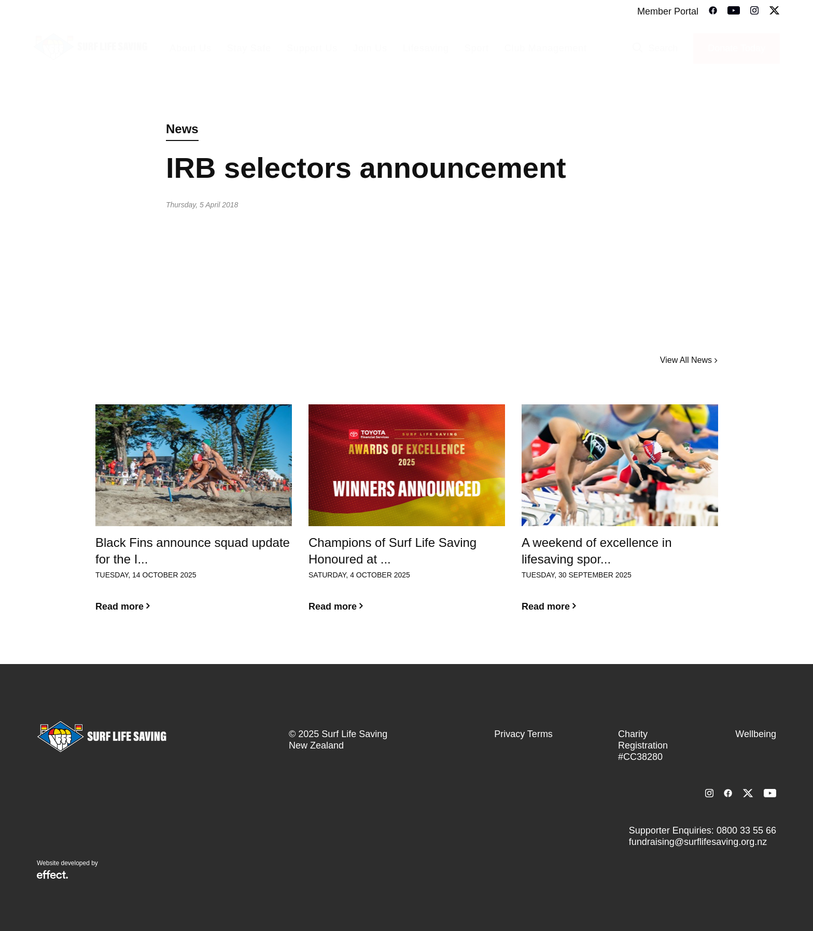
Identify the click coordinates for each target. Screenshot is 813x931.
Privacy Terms (523, 734)
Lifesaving (426, 48)
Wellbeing (755, 734)
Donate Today (736, 48)
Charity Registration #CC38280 (643, 745)
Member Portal (667, 11)
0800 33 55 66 (746, 830)
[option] (193, 516)
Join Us (370, 48)
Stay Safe (249, 48)
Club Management (545, 48)
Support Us (312, 48)
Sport (477, 48)
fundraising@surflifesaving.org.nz (698, 842)
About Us (190, 48)
